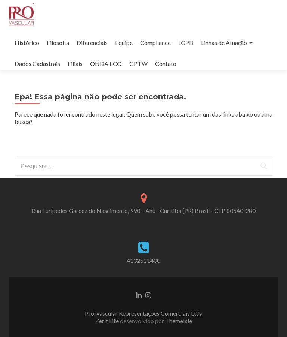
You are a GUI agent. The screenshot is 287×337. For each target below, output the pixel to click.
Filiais (75, 63)
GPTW (138, 63)
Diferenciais (92, 42)
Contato (165, 63)
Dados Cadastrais (37, 63)
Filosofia (58, 42)
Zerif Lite (107, 320)
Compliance (155, 42)
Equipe (124, 42)
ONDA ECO (106, 63)
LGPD (186, 42)
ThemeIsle (178, 320)
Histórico (27, 42)
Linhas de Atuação (224, 42)
